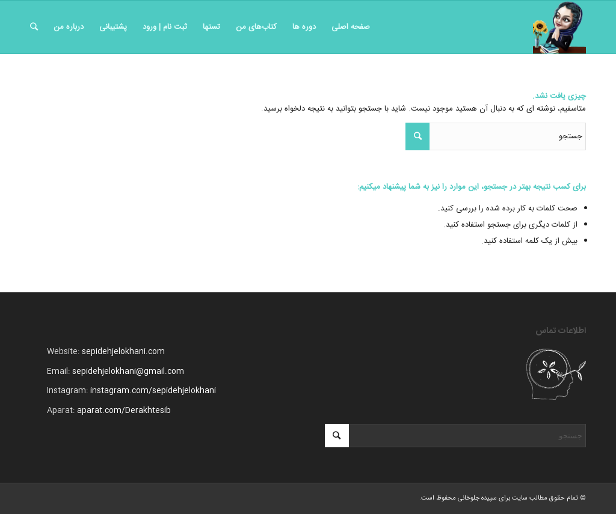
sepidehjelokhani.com (123, 351)
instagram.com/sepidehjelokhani (153, 390)
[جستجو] (34, 27)
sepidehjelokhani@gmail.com (128, 371)
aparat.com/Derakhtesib (124, 410)
